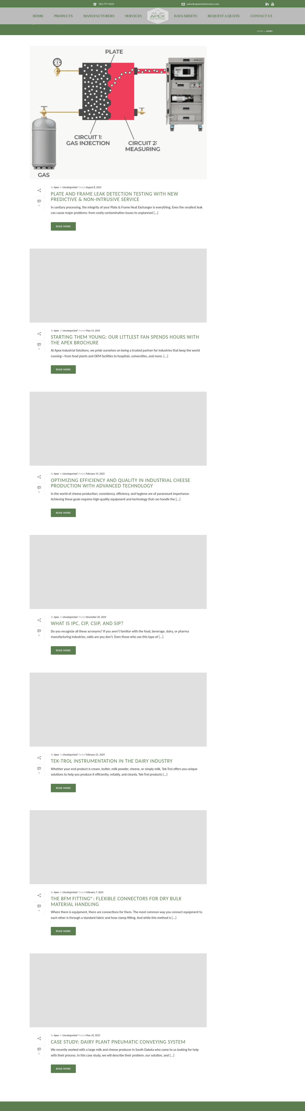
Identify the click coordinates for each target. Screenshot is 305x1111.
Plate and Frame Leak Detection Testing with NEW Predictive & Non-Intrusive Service (114, 196)
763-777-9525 (106, 3)
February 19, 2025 (95, 473)
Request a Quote (224, 16)
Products (63, 16)
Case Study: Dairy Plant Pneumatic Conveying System (118, 1042)
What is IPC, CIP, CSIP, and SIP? (87, 623)
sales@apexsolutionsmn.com (203, 3)
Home (38, 16)
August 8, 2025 (93, 187)
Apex (56, 187)
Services (133, 16)
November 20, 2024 (96, 617)
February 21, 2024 (95, 754)
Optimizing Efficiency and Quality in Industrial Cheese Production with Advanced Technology (120, 483)
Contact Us (261, 16)
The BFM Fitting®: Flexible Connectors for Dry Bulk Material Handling (116, 901)
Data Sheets (185, 16)
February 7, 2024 (94, 892)
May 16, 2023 (93, 1035)
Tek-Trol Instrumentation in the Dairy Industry (112, 761)
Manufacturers (98, 16)
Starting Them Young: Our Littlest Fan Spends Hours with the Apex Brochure (125, 339)
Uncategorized (69, 187)
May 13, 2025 (93, 330)
